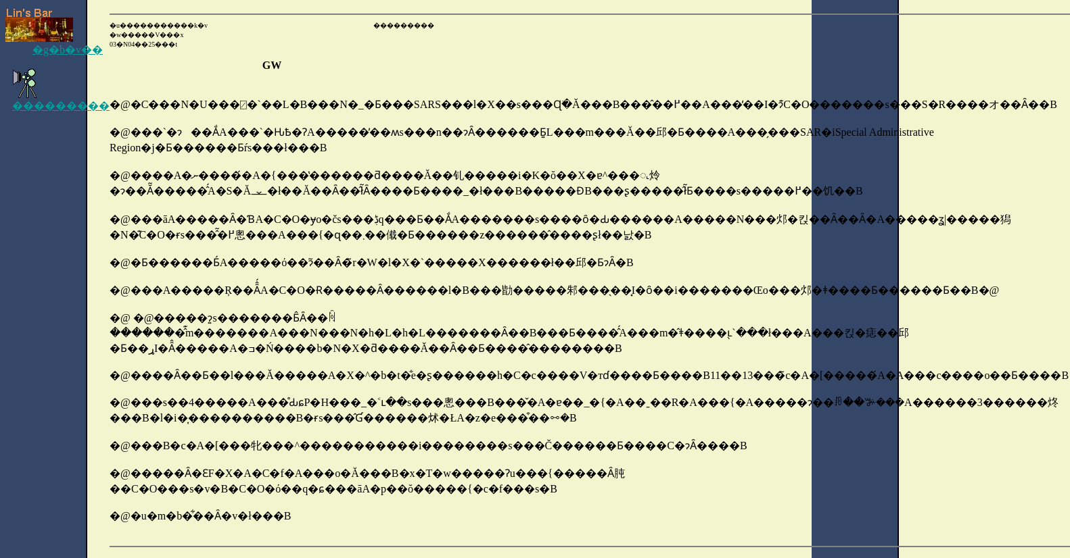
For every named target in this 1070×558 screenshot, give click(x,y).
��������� (61, 99)
